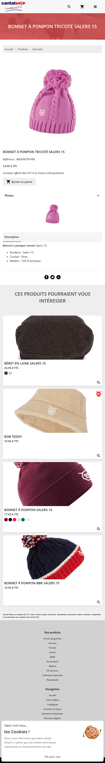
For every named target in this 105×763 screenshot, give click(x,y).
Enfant (52, 652)
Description (12, 237)
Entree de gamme (52, 638)
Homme (53, 643)
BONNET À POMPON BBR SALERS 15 (31, 583)
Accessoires (53, 661)
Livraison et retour (52, 709)
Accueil (9, 49)
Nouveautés (53, 679)
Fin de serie (52, 670)
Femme (52, 647)
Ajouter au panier (19, 182)
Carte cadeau (52, 699)
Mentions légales (52, 718)
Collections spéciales (52, 675)
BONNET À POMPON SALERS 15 (28, 510)
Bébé (52, 656)
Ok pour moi (52, 756)
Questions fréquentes (52, 713)
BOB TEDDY (13, 436)
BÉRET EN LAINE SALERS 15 (25, 363)
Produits (23, 49)
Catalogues (52, 704)
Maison (52, 666)
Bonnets (38, 49)
